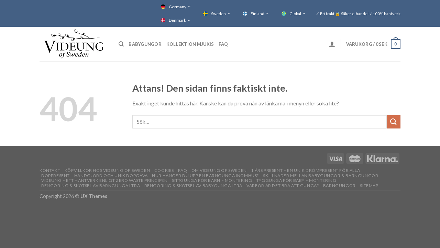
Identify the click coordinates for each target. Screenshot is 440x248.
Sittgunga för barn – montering (212, 180)
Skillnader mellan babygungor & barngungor (320, 175)
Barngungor (339, 185)
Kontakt (50, 170)
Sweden (218, 13)
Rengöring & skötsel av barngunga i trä (90, 185)
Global (295, 13)
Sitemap (369, 185)
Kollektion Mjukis (190, 44)
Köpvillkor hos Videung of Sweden (107, 170)
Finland (257, 13)
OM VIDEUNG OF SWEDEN (219, 170)
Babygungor (145, 44)
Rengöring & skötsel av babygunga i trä (193, 185)
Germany (177, 6)
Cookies (164, 170)
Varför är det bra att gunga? (282, 185)
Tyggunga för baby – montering (296, 180)
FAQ (223, 44)
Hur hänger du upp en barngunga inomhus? (205, 175)
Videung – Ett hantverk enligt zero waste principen (104, 180)
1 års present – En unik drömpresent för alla (305, 170)
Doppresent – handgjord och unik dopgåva (94, 175)
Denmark (177, 20)
